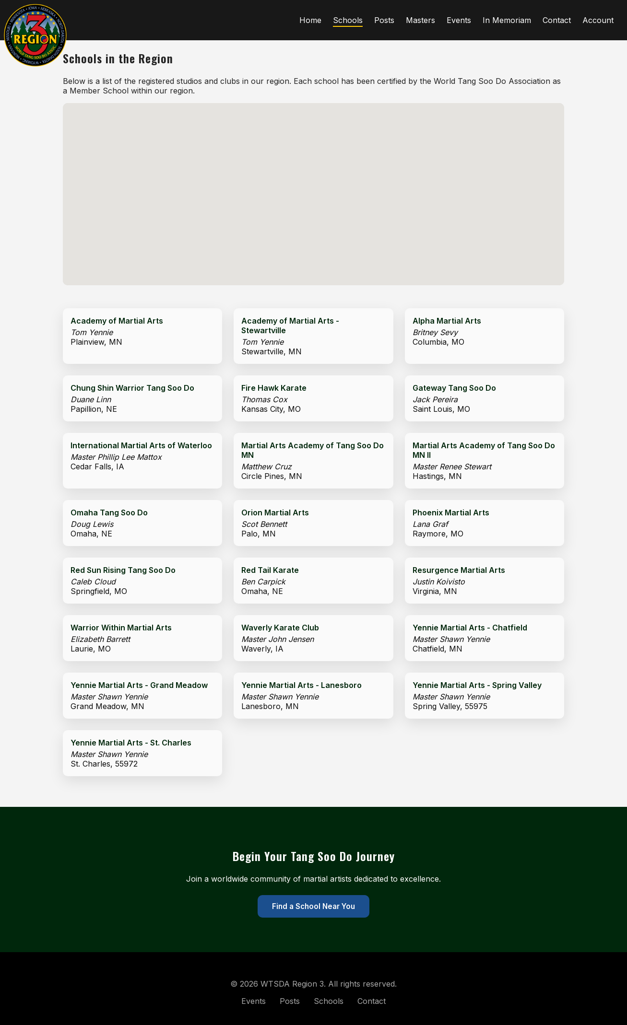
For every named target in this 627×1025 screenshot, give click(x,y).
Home (310, 20)
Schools (348, 20)
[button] (298, 195)
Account (598, 20)
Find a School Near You (313, 906)
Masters (420, 20)
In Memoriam (507, 20)
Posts (384, 20)
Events (459, 20)
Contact (557, 20)
